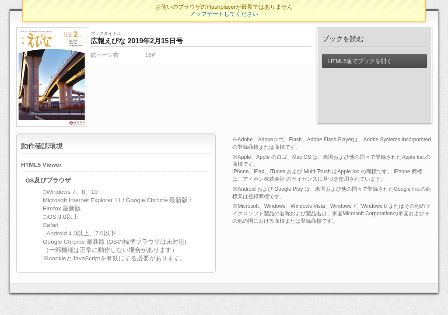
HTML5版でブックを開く (359, 61)
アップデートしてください (224, 13)
